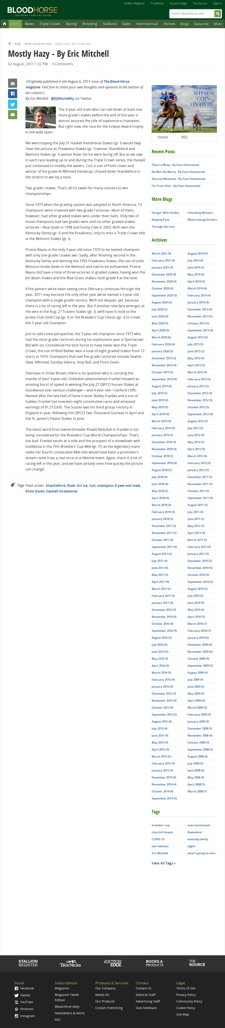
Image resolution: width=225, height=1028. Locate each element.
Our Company (105, 988)
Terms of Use (185, 988)
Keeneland (195, 832)
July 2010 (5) (195, 596)
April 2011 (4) (196, 533)
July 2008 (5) (195, 763)
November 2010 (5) (200, 568)
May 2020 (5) (160, 323)
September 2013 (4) (200, 330)
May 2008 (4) (196, 777)
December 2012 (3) (200, 393)
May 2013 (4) (196, 358)
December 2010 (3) (200, 561)
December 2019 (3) (164, 358)
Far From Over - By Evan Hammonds (176, 186)
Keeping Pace (160, 220)
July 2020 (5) (159, 309)
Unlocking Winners (200, 213)
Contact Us (143, 988)
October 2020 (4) (162, 288)
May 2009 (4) (196, 694)
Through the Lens (163, 227)
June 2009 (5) (196, 687)
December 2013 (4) (200, 309)
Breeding (89, 23)
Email (12, 83)
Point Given (35, 491)
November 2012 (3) (200, 400)
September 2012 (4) (200, 414)
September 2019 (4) (164, 379)
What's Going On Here (38, 44)
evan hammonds (199, 825)
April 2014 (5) (196, 281)
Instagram (24, 1016)
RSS (184, 137)
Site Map (182, 1014)
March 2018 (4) (161, 505)
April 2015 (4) (160, 749)
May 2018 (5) (160, 491)
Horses (169, 23)
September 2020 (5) (164, 295)
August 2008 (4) (198, 756)
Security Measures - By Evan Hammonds (178, 179)
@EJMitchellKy (62, 98)
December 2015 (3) (164, 694)
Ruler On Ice (77, 485)
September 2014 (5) (164, 798)
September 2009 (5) (200, 666)
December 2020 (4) (164, 274)
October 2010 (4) (198, 575)
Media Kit (102, 995)
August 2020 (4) (162, 302)
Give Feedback (146, 1008)
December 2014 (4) (164, 777)
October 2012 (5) (198, 407)
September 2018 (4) (164, 463)
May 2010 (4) (196, 610)
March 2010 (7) (197, 624)
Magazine (62, 988)
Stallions (110, 23)
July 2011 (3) (195, 512)
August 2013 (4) (198, 337)
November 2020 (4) (164, 281)
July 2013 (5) (195, 344)
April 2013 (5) (196, 365)
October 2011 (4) (198, 491)
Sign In (217, 3)
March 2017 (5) (161, 589)
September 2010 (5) (200, 582)
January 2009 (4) (198, 721)
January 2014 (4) (198, 302)
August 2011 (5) (198, 505)
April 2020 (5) (160, 330)
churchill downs (162, 832)
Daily (15, 23)
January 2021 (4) (162, 267)
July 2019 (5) (159, 393)
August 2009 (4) (198, 673)
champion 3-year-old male (118, 485)
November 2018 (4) (164, 449)
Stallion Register (134, 3)
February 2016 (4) (163, 680)
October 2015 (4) (162, 707)
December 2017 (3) (164, 526)
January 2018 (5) (162, 519)
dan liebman (160, 846)
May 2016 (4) (160, 659)
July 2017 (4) (159, 561)
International (147, 23)
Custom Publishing (109, 1008)
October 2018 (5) (162, 456)
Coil (92, 485)
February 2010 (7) (199, 631)
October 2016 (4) (162, 624)
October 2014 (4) (162, 791)
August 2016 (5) (162, 638)
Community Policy (189, 1001)
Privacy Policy (186, 995)
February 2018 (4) (163, 512)
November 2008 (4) (200, 735)
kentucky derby (198, 839)
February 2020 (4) (163, 344)
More (218, 24)
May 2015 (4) (160, 742)
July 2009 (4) (195, 680)
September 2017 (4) (164, 547)
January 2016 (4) (162, 687)
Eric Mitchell (160, 853)
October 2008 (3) (198, 742)
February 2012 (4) (199, 463)
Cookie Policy (185, 1008)
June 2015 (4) (160, 735)
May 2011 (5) (196, 526)
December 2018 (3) (164, 442)
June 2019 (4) (160, 400)
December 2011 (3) (200, 477)
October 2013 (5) (198, 323)
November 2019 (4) (164, 365)
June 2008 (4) (196, 770)
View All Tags (162, 863)
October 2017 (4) (162, 540)
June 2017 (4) (160, 568)
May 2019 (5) (160, 407)
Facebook (12, 93)
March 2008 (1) (197, 791)
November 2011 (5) (200, 484)
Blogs (185, 24)
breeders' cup (161, 825)
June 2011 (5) (196, 519)
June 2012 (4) (196, 435)
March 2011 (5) (197, 540)
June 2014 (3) (196, 267)
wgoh (191, 846)
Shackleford (55, 485)
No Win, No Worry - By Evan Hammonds (178, 172)
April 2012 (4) (196, 449)
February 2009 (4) (199, 714)
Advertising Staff (148, 1001)
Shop (154, 963)
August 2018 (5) (162, 470)
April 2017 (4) (160, 582)
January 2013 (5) (198, 386)
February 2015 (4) (163, 763)
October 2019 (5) (162, 372)
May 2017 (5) (160, 575)
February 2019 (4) (163, 428)
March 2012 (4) (197, 456)
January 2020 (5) (162, 351)
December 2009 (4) (200, 645)
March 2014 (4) (197, 288)
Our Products (105, 1001)
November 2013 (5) (200, 316)
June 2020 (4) (160, 316)
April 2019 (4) (160, 414)
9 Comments (62, 64)
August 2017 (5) (162, 554)
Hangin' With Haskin (165, 213)
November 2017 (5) (164, 533)
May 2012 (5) (196, 442)
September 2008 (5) (200, 749)
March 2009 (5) (197, 707)
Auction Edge (178, 3)
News (29, 23)
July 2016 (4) (159, 645)
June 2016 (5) (160, 652)
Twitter (12, 104)
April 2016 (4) (160, 666)
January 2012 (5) (198, 470)
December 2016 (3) (164, 610)
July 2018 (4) (159, 477)
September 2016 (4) (164, 631)
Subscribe (201, 24)
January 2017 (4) (162, 603)
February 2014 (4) (199, 295)
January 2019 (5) (162, 435)
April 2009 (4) (196, 701)
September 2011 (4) (200, 498)
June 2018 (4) (160, 484)
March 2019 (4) (161, 421)
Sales (126, 23)
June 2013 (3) (196, 351)
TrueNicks (157, 3)
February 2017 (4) (163, 596)
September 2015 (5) (164, 714)
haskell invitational (61, 491)
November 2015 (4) (164, 701)
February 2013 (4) (199, 379)
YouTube (23, 1002)
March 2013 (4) (197, 372)
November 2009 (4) (200, 652)
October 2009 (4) (198, 659)
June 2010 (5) (196, 603)
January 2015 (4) (162, 770)
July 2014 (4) (195, 260)
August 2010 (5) (198, 589)
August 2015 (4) (162, 721)
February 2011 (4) (199, 547)
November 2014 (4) (164, 784)
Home (9, 43)
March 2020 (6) (161, 337)
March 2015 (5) (161, 756)
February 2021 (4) (163, 260)
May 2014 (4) (196, 274)
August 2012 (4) (198, 421)
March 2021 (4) (161, 253)
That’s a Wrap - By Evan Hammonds (175, 165)
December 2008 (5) (200, 728)
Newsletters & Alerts (70, 1013)
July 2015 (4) (159, 728)
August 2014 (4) (198, 253)
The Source (200, 3)
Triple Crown (49, 23)
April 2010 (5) (196, 617)
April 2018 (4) (160, 498)
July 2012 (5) (195, 428)
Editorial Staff (146, 995)
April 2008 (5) (196, 784)
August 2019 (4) (162, 386)
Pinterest (23, 1009)
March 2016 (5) (161, 673)
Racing (71, 23)
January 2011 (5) (198, 554)
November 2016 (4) (164, 617)
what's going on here (201, 853)
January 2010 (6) (198, 638)
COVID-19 (158, 839)
